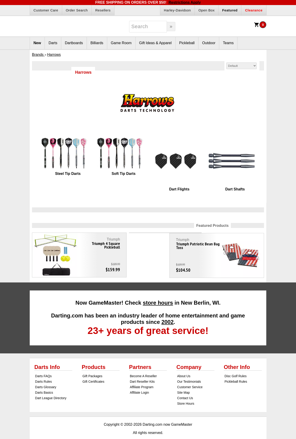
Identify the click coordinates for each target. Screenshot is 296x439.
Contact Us (185, 389)
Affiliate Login (139, 384)
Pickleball (187, 43)
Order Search (77, 10)
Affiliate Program (141, 378)
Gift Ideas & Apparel (155, 43)
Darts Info (47, 358)
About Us (183, 367)
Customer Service (190, 378)
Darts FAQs (43, 367)
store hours (158, 294)
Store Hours (185, 395)
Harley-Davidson (177, 10)
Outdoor (208, 43)
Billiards (97, 43)
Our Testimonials (189, 373)
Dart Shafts (235, 189)
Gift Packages (92, 367)
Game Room (121, 43)
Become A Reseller (143, 367)
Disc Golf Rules (235, 367)
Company (188, 358)
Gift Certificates (93, 373)
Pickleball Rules (235, 373)
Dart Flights (179, 189)
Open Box (206, 10)
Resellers (103, 10)
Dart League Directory (51, 389)
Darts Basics (44, 384)
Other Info (237, 358)
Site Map (183, 384)
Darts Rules (43, 373)
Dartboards (74, 43)
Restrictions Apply (184, 2)
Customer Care (46, 10)
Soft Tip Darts (124, 174)
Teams (228, 43)
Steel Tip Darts (68, 174)
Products (93, 358)
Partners (140, 358)
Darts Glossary (45, 378)
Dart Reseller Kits (142, 373)
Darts (52, 43)
